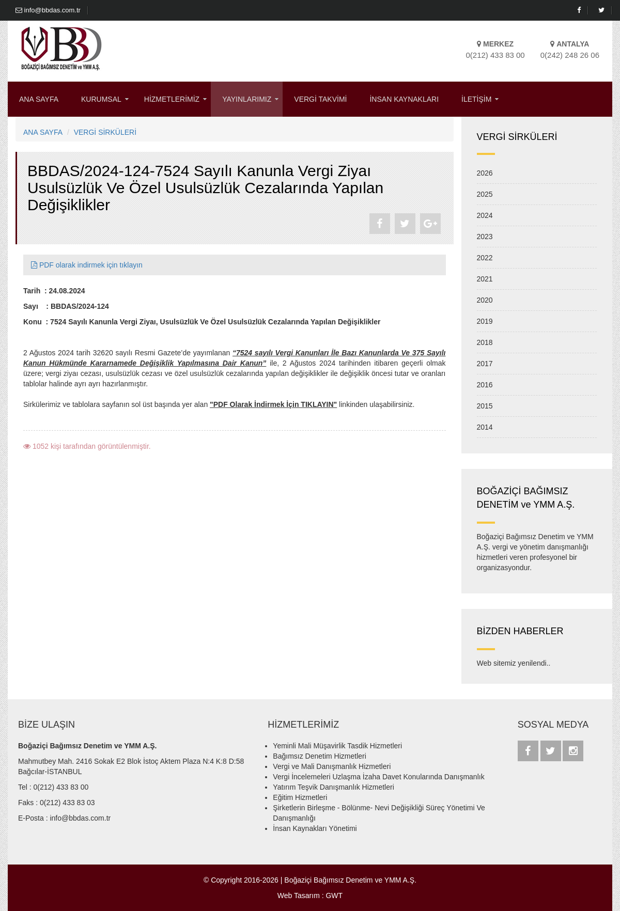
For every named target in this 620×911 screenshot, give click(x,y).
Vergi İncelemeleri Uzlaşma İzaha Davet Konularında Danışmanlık (378, 777)
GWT (334, 895)
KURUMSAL (101, 99)
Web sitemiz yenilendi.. (514, 663)
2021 (485, 279)
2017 (485, 363)
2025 (485, 194)
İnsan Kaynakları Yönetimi (315, 828)
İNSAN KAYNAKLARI (404, 99)
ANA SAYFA (38, 99)
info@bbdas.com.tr (48, 10)
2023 (485, 236)
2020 (485, 300)
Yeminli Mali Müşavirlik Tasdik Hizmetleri (337, 746)
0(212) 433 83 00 (61, 787)
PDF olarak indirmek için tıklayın (87, 265)
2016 (485, 385)
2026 (485, 173)
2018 (485, 342)
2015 (485, 406)
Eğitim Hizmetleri (300, 797)
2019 (485, 321)
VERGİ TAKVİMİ (320, 99)
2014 (485, 427)
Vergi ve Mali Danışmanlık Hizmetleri (332, 766)
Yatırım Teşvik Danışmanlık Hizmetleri (333, 787)
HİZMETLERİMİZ (171, 99)
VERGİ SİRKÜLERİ (105, 132)
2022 (485, 258)
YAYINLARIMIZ (246, 99)
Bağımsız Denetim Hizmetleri (319, 756)
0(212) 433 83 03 (67, 802)
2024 (485, 215)
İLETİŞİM (476, 99)
